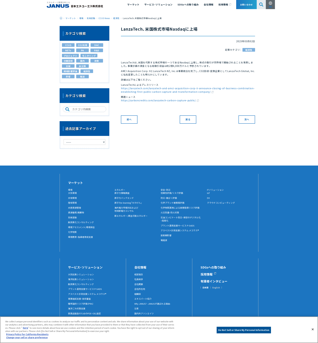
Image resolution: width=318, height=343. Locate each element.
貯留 (68, 76)
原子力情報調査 (122, 195)
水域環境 (72, 200)
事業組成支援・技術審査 (80, 301)
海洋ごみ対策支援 (77, 311)
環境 (70, 190)
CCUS (68, 45)
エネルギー (120, 190)
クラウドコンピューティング (222, 205)
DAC (96, 45)
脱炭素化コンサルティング (82, 225)
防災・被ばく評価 (169, 200)
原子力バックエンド (124, 200)
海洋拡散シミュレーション (82, 282)
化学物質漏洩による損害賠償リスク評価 (181, 210)
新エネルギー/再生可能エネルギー (132, 218)
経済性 (248, 49)
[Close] (312, 329)
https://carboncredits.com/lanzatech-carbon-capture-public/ (160, 100)
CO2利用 (82, 45)
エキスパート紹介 (143, 301)
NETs (68, 50)
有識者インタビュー (214, 284)
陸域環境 (72, 205)
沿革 (136, 311)
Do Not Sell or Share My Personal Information (243, 330)
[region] (159, 330)
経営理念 (139, 277)
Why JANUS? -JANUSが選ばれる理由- (154, 306)
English (216, 290)
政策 (96, 60)
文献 (68, 66)
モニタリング (89, 55)
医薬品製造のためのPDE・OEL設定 (86, 316)
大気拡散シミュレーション (82, 277)
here (25, 327)
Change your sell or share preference (27, 337)
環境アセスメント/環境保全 (82, 229)
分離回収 (68, 60)
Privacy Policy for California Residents (27, 334)
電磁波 (164, 243)
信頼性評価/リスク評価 (173, 195)
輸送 (82, 76)
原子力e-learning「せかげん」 (129, 205)
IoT (209, 195)
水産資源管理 (75, 210)
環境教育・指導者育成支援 (81, 239)
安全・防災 (166, 190)
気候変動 (72, 220)
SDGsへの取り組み (188, 4)
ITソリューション (216, 190)
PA (82, 50)
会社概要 (139, 286)
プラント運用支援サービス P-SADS (179, 228)
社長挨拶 (139, 282)
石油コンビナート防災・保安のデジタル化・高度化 (182, 221)
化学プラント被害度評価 (173, 205)
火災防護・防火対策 (170, 215)
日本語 (205, 290)
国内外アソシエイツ (144, 316)
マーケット (133, 4)
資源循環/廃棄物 (76, 215)
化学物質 (72, 234)
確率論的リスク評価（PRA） (82, 306)
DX (208, 200)
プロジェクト (70, 55)
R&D (96, 50)
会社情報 (208, 4)
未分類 (82, 66)
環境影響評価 (70, 71)
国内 (82, 60)
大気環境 (72, 195)
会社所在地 (140, 291)
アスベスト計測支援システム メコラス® (181, 233)
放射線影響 (166, 238)
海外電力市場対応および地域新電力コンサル (127, 212)
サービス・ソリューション (158, 4)
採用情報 (224, 5)
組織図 (137, 296)
